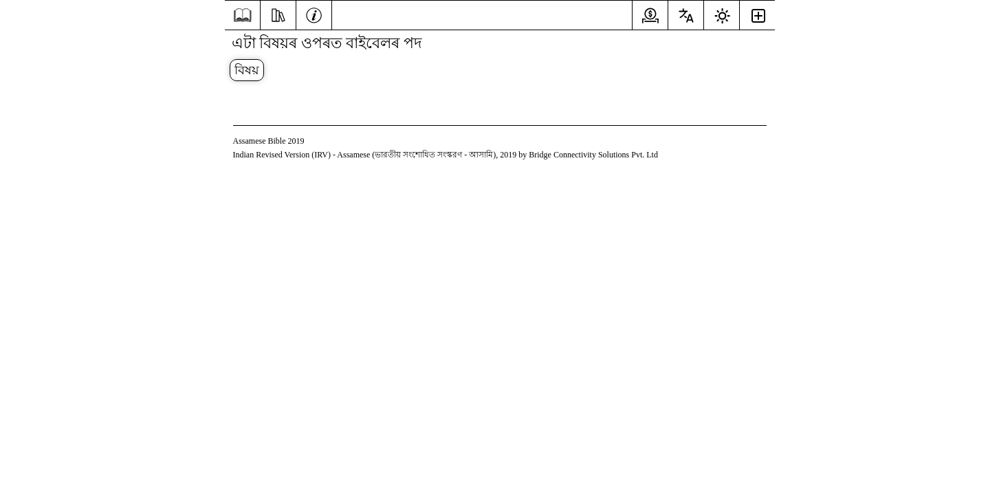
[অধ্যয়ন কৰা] (278, 14)
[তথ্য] (313, 14)
